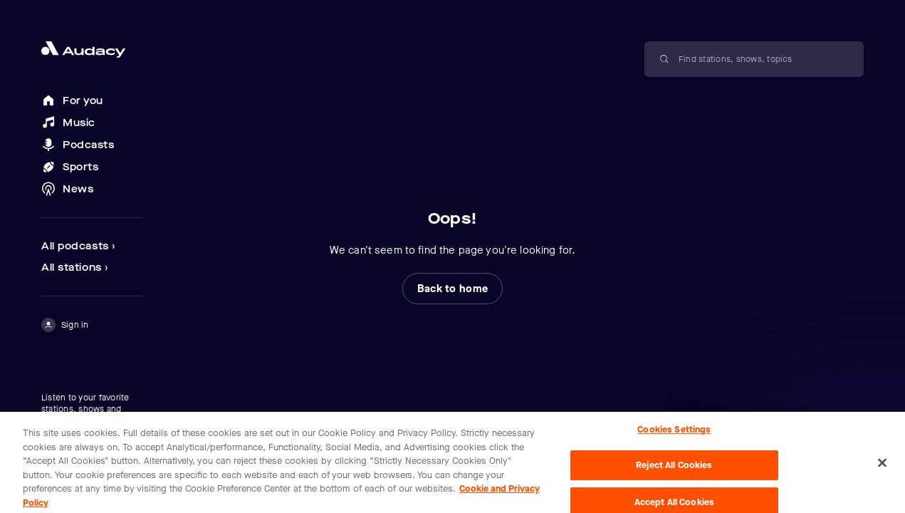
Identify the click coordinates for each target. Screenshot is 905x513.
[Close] (882, 466)
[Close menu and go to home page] (91, 49)
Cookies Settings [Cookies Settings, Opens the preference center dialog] (674, 433)
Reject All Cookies (674, 469)
